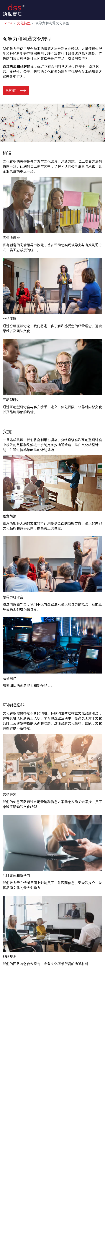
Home (7, 23)
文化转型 (24, 23)
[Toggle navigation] (103, 10)
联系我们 (11, 90)
